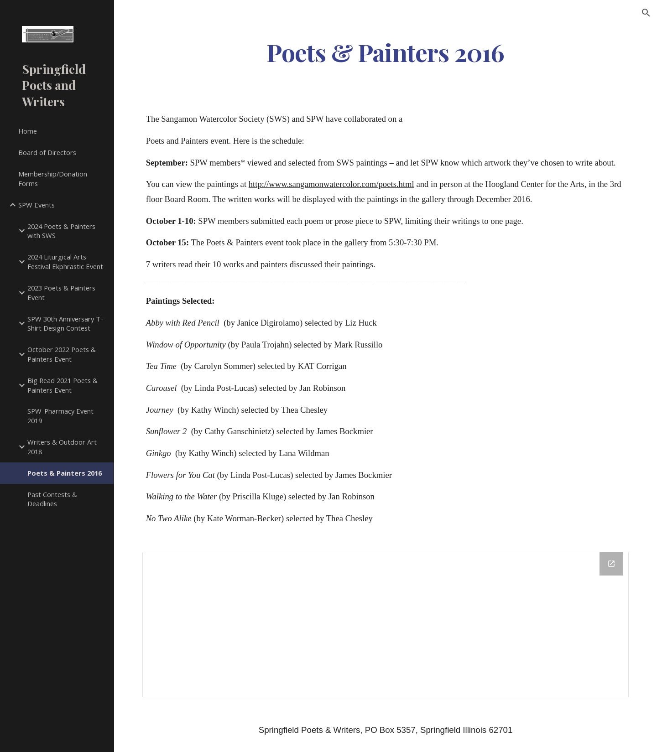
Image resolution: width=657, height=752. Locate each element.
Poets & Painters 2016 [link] (64, 472)
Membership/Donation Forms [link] (52, 178)
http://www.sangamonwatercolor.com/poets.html (331, 184)
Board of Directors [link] (47, 152)
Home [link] (27, 130)
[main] (385, 51)
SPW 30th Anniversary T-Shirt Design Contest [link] (65, 323)
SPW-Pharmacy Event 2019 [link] (60, 415)
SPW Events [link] (36, 204)
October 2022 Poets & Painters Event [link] (61, 354)
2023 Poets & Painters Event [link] (61, 292)
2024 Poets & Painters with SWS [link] (61, 231)
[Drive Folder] (385, 624)
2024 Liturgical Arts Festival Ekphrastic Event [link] (65, 261)
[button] (646, 13)
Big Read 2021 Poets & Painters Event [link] (62, 385)
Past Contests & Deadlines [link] (52, 499)
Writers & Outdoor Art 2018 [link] (62, 446)
